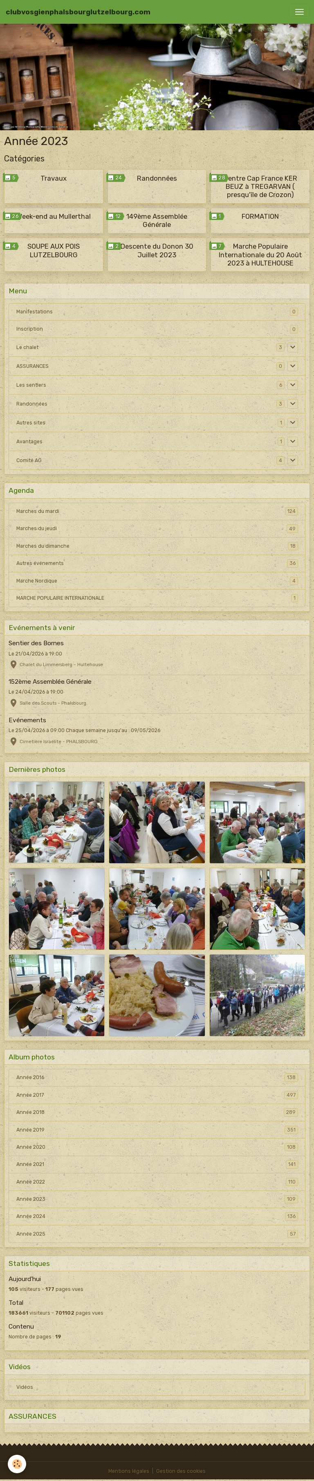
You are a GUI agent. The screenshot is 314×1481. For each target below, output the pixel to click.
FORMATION (260, 216)
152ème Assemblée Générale (50, 681)
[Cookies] (17, 1464)
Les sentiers (31, 385)
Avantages (29, 442)
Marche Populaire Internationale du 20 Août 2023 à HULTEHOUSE (260, 254)
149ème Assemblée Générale (156, 220)
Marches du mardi (157, 511)
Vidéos (24, 1387)
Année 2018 (157, 1112)
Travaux (53, 178)
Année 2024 (157, 1216)
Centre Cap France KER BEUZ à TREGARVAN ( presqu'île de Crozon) (260, 186)
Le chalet (27, 347)
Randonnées (157, 178)
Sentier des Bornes (36, 643)
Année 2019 (157, 1130)
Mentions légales (128, 1471)
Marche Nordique (157, 581)
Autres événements (157, 563)
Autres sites (30, 423)
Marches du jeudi (157, 528)
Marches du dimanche (157, 546)
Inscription (29, 329)
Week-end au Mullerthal (54, 216)
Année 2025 (157, 1234)
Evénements (27, 720)
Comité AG (29, 460)
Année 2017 (157, 1095)
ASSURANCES (32, 366)
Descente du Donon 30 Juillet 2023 (157, 250)
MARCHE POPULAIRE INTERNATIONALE (157, 598)
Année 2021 (157, 1164)
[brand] (78, 12)
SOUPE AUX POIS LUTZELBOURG (53, 250)
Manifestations (34, 312)
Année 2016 (157, 1077)
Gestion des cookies (181, 1471)
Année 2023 (157, 1199)
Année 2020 (157, 1147)
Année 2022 (157, 1182)
